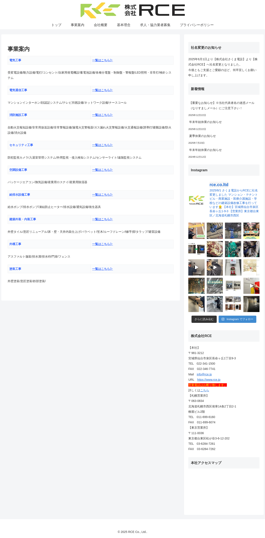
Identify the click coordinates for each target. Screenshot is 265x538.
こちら (204, 390)
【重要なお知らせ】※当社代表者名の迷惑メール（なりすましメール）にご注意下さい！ (221, 105)
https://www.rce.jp (209, 379)
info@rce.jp (204, 374)
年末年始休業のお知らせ (205, 122)
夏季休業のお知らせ (202, 136)
